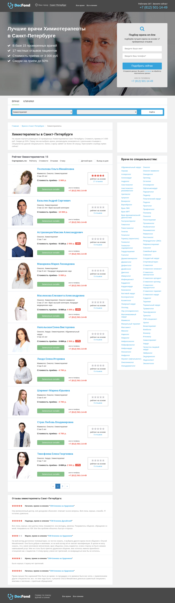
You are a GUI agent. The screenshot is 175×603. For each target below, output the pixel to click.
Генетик (124, 232)
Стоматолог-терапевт (152, 291)
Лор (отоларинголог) (130, 311)
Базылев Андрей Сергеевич (54, 200)
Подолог (146, 202)
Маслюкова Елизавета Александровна (60, 295)
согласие (148, 71)
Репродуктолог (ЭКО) (152, 241)
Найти (152, 112)
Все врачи (80, 5)
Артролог (125, 198)
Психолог (147, 216)
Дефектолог (126, 265)
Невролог (125, 338)
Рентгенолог (148, 237)
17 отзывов (98, 181)
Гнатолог (125, 255)
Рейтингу (33, 161)
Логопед (124, 307)
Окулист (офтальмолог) (131, 359)
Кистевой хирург (128, 293)
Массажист (126, 327)
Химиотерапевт (60, 173)
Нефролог (125, 355)
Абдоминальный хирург (131, 167)
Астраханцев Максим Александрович (60, 232)
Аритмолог (125, 194)
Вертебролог (126, 205)
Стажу (62, 161)
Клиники (28, 101)
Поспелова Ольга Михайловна (55, 168)
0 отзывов (98, 213)
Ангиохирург (126, 178)
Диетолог (125, 272)
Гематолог (125, 224)
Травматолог (148, 309)
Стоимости (43, 161)
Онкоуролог (148, 174)
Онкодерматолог (128, 366)
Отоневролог (148, 185)
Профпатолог (149, 209)
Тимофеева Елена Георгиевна (55, 453)
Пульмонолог (148, 223)
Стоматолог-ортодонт (152, 278)
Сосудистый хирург (151, 258)
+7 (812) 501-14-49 (153, 7)
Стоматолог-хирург (151, 295)
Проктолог (147, 206)
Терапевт (147, 302)
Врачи (15, 101)
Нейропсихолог (127, 341)
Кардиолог (125, 283)
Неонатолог (126, 352)
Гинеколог (125, 242)
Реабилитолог (149, 227)
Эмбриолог (148, 353)
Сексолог (147, 248)
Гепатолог (125, 235)
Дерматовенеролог (129, 258)
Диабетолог (126, 269)
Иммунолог (126, 276)
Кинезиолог (126, 290)
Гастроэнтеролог (128, 221)
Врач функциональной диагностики (130, 216)
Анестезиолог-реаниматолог (127, 189)
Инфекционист (127, 279)
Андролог (125, 181)
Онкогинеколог (127, 362)
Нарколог (125, 334)
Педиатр (146, 195)
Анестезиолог (127, 185)
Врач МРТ (125, 212)
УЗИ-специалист (150, 319)
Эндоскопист (148, 360)
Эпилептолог (148, 363)
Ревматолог (148, 234)
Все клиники (92, 5)
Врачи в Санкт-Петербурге (33, 126)
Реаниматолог (149, 230)
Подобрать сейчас (142, 65)
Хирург (47, 332)
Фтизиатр (147, 337)
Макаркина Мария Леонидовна (56, 263)
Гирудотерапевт (128, 251)
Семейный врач (149, 251)
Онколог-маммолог (67, 300)
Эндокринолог (149, 356)
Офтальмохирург (150, 188)
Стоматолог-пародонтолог (149, 286)
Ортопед (146, 178)
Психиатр (147, 213)
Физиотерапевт (149, 326)
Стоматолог (148, 265)
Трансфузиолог (149, 312)
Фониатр (146, 333)
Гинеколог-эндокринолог (127, 247)
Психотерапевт (149, 220)
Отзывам (54, 161)
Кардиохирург (127, 286)
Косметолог (126, 300)
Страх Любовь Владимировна (55, 422)
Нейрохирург (126, 348)
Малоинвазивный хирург (128, 315)
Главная (15, 126)
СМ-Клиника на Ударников (62, 506)
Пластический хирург (152, 199)
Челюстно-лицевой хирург (151, 348)
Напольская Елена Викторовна (56, 327)
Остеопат (147, 181)
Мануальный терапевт (130, 324)
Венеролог (125, 201)
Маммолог (41, 173)
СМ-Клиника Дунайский (61, 521)
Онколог (50, 173)
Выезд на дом (101, 161)
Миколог (124, 331)
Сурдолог (147, 298)
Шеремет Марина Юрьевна (53, 390)
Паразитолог (148, 192)
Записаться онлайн (50, 189)
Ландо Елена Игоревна (51, 358)
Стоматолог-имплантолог (148, 273)
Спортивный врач (150, 262)
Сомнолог (147, 255)
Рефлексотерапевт (151, 244)
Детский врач (85, 161)
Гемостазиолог (127, 228)
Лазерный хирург (128, 304)
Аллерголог (126, 174)
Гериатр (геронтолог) (130, 239)
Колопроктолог (127, 297)
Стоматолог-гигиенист (152, 269)
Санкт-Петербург (58, 5)
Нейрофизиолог (128, 345)
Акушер (124, 171)
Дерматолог (126, 262)
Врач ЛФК (125, 208)
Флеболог (147, 330)
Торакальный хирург (151, 305)
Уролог (146, 323)
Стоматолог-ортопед (152, 282)
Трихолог (147, 316)
